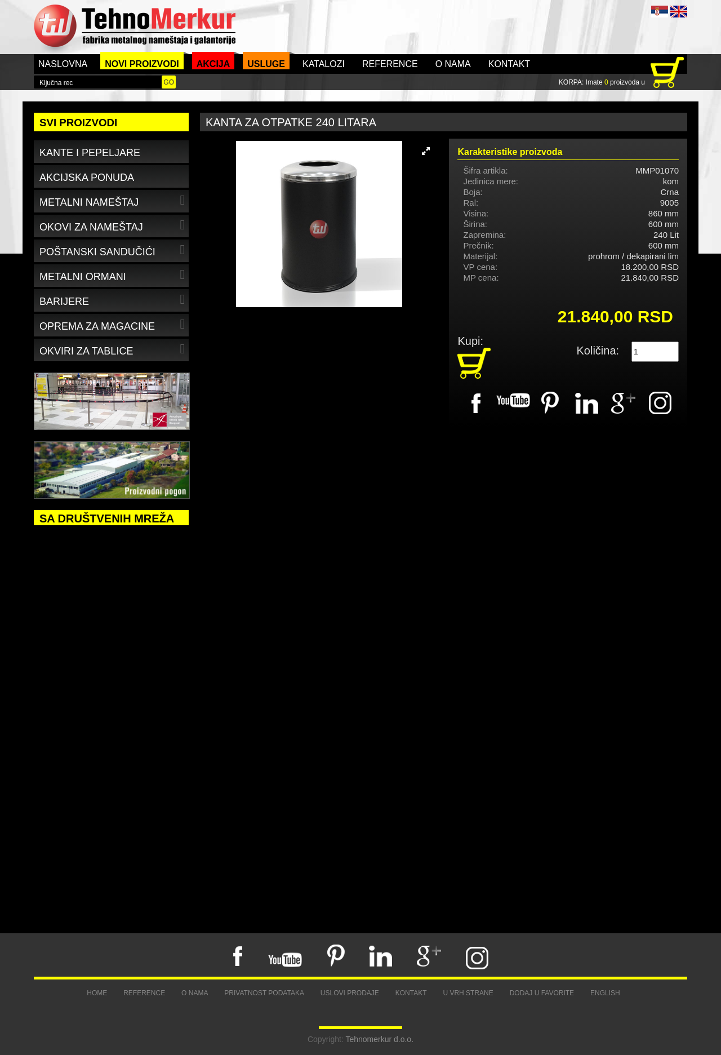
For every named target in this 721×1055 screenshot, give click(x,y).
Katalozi (323, 64)
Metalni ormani (113, 274)
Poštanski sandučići (113, 250)
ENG (678, 11)
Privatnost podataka (264, 993)
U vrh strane (468, 993)
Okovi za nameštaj (113, 225)
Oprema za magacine (113, 324)
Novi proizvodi (142, 64)
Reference (390, 64)
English (605, 993)
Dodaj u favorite (542, 993)
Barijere (113, 299)
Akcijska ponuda (86, 177)
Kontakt (509, 64)
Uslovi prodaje (350, 993)
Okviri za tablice (113, 349)
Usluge (266, 64)
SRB (659, 11)
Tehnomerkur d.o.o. (379, 1039)
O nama (453, 64)
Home (97, 993)
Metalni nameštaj (113, 200)
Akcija (213, 64)
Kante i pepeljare (89, 152)
